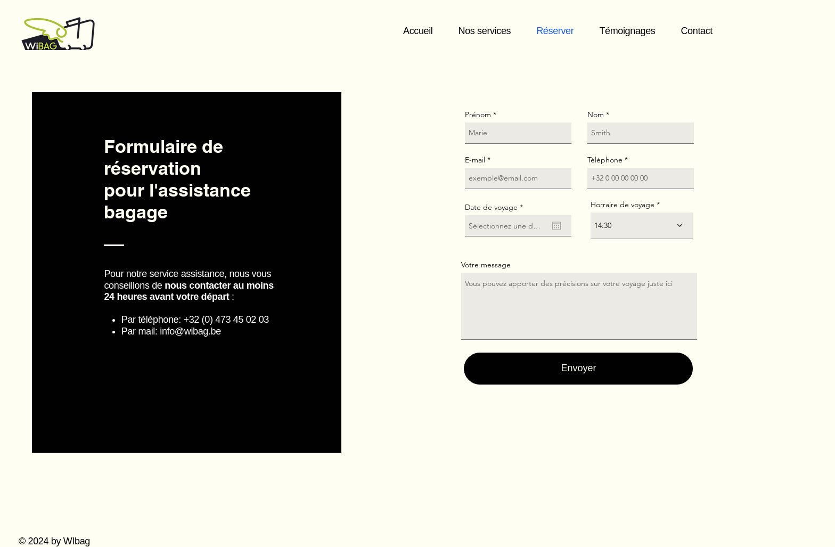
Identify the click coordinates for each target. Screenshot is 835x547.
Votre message (486, 264)
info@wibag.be (190, 331)
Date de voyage (496, 207)
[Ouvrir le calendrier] (556, 226)
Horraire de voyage (622, 204)
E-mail (475, 160)
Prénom (478, 114)
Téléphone (605, 160)
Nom (595, 114)
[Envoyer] (578, 369)
